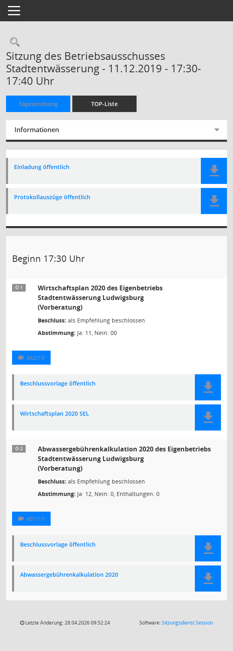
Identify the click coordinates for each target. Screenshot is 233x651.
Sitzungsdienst (187, 622)
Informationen (36, 129)
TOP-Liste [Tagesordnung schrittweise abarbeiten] (104, 104)
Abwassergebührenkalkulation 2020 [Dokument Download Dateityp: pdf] (69, 574)
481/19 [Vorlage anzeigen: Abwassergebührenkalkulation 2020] (36, 518)
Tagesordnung (38, 104)
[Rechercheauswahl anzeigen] (13, 42)
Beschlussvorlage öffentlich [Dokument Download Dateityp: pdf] (58, 383)
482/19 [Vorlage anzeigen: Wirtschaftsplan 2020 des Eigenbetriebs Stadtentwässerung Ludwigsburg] (36, 357)
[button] (214, 171)
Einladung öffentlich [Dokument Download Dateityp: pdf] (41, 167)
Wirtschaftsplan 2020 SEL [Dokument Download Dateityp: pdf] (54, 413)
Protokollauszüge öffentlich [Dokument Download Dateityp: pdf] (52, 197)
